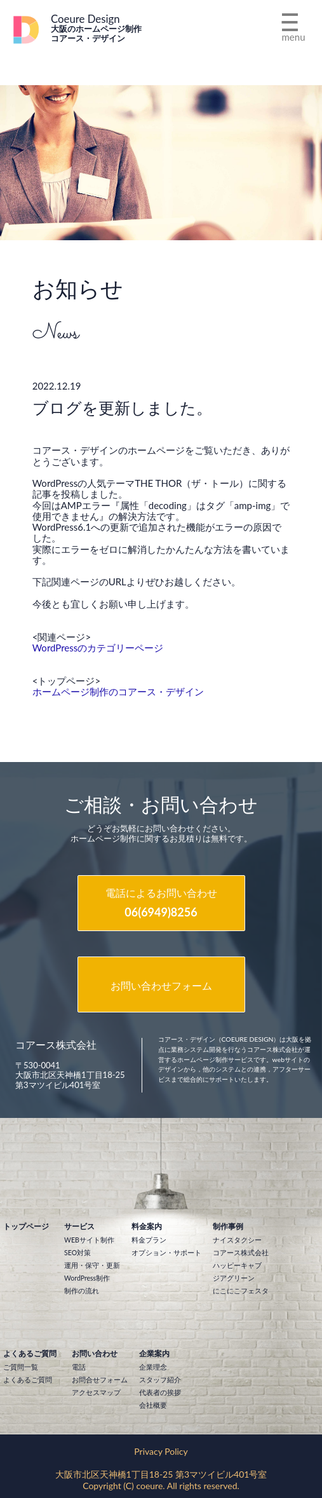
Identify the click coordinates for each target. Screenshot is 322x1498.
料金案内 (146, 1226)
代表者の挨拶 (160, 1392)
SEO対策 (77, 1252)
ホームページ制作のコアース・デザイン (118, 691)
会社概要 (153, 1405)
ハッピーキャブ (237, 1265)
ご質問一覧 (20, 1367)
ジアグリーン (234, 1278)
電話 (79, 1367)
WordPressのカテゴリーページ (98, 647)
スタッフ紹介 (160, 1380)
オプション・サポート (166, 1252)
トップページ (26, 1226)
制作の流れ (81, 1291)
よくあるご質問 (30, 1353)
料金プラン (148, 1240)
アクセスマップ (96, 1392)
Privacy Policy (160, 1451)
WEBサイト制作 (89, 1240)
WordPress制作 (87, 1278)
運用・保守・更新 (92, 1265)
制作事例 (228, 1226)
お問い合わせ (94, 1353)
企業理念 (153, 1367)
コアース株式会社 (241, 1252)
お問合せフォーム (100, 1380)
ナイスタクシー (237, 1240)
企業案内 (154, 1353)
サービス (79, 1226)
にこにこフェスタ (241, 1291)
